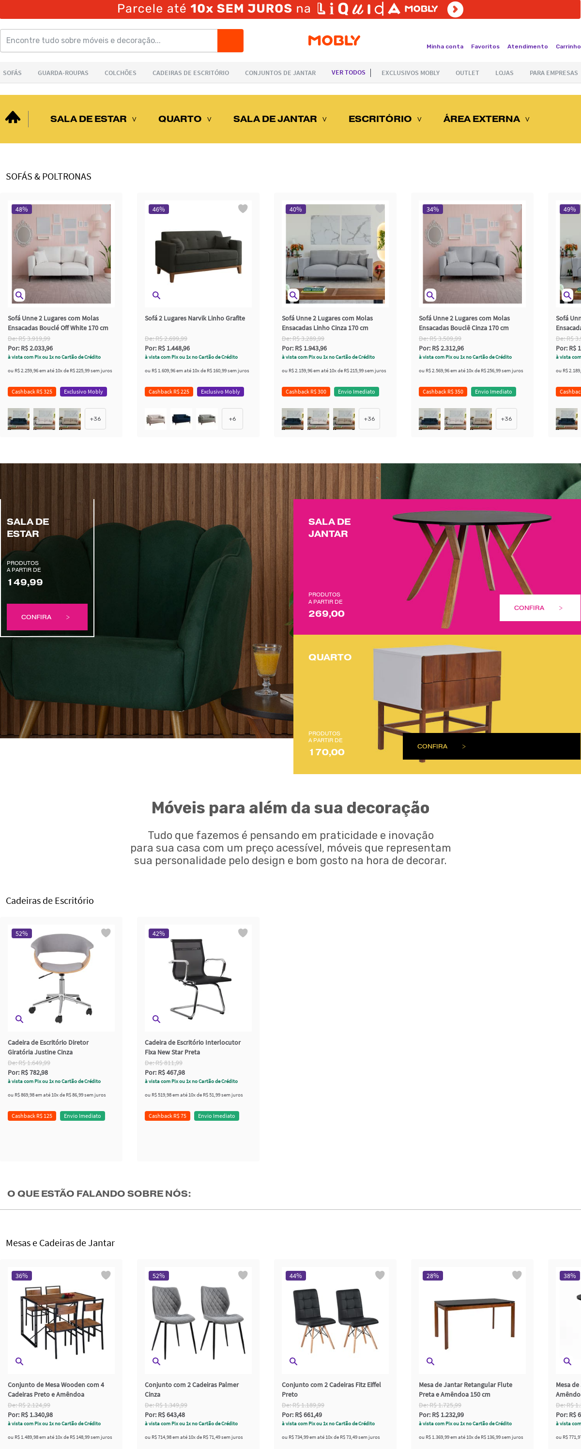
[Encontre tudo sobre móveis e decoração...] (111, 40)
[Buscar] (230, 40)
